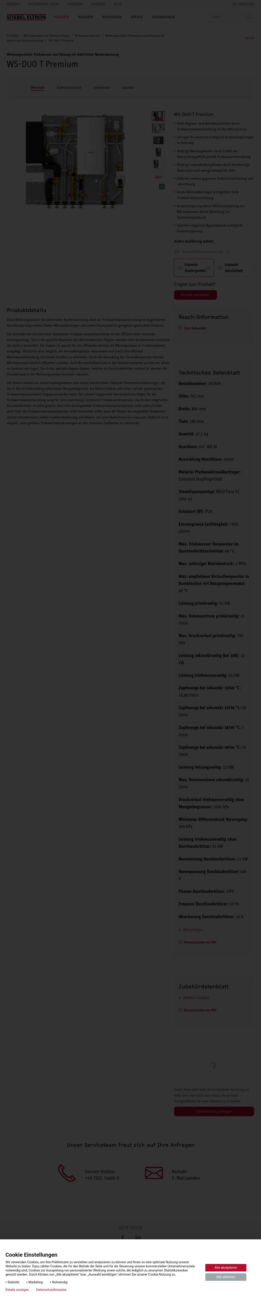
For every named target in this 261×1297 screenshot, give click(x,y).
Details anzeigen (17, 1290)
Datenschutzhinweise (51, 1290)
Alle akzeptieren (226, 1267)
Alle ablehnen (225, 1277)
